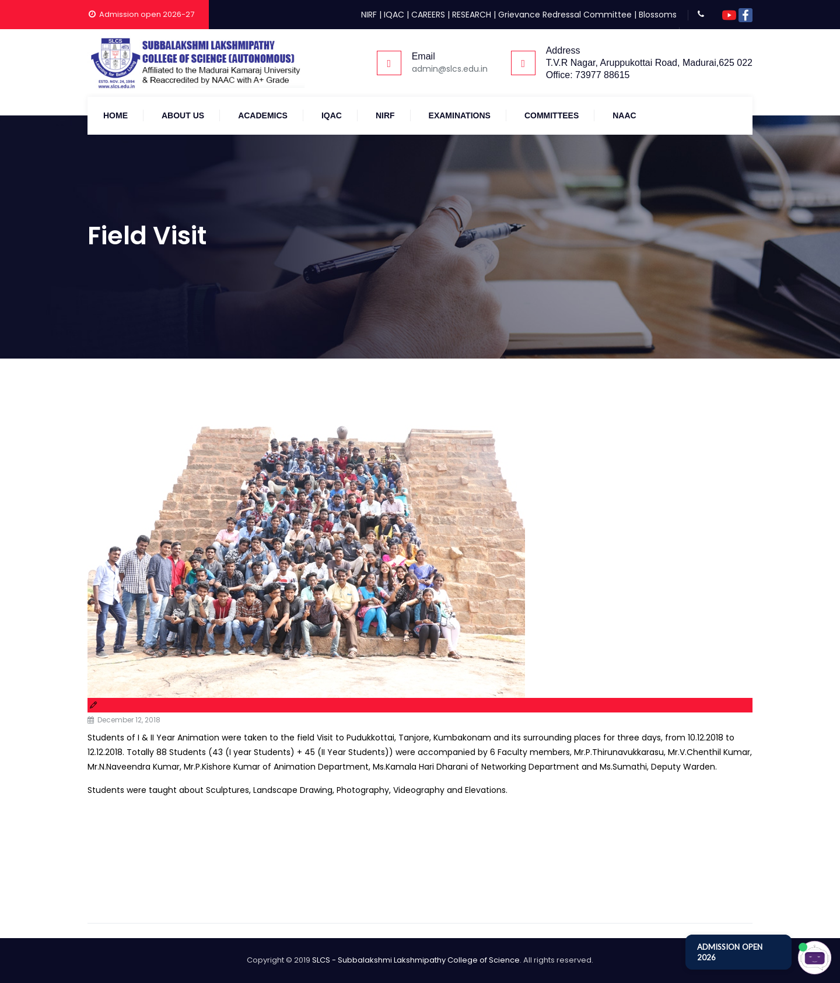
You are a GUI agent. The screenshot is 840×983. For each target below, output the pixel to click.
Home (115, 115)
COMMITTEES (551, 115)
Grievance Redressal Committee (565, 14)
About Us (183, 115)
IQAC (394, 14)
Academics (263, 115)
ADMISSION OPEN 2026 (729, 952)
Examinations (460, 115)
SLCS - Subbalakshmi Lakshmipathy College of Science (416, 960)
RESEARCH (471, 14)
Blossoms (658, 14)
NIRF (369, 14)
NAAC (624, 115)
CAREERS (428, 14)
